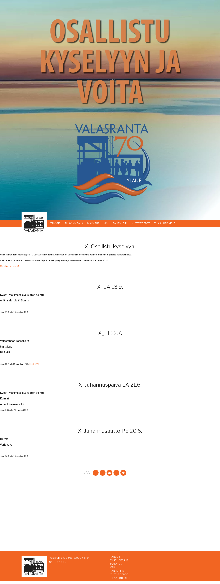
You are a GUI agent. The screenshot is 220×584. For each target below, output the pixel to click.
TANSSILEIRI (120, 223)
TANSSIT (55, 223)
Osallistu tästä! (9, 266)
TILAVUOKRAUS (74, 223)
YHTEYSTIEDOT (141, 223)
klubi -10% (34, 364)
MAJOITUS (93, 223)
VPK (106, 223)
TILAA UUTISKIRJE (164, 223)
